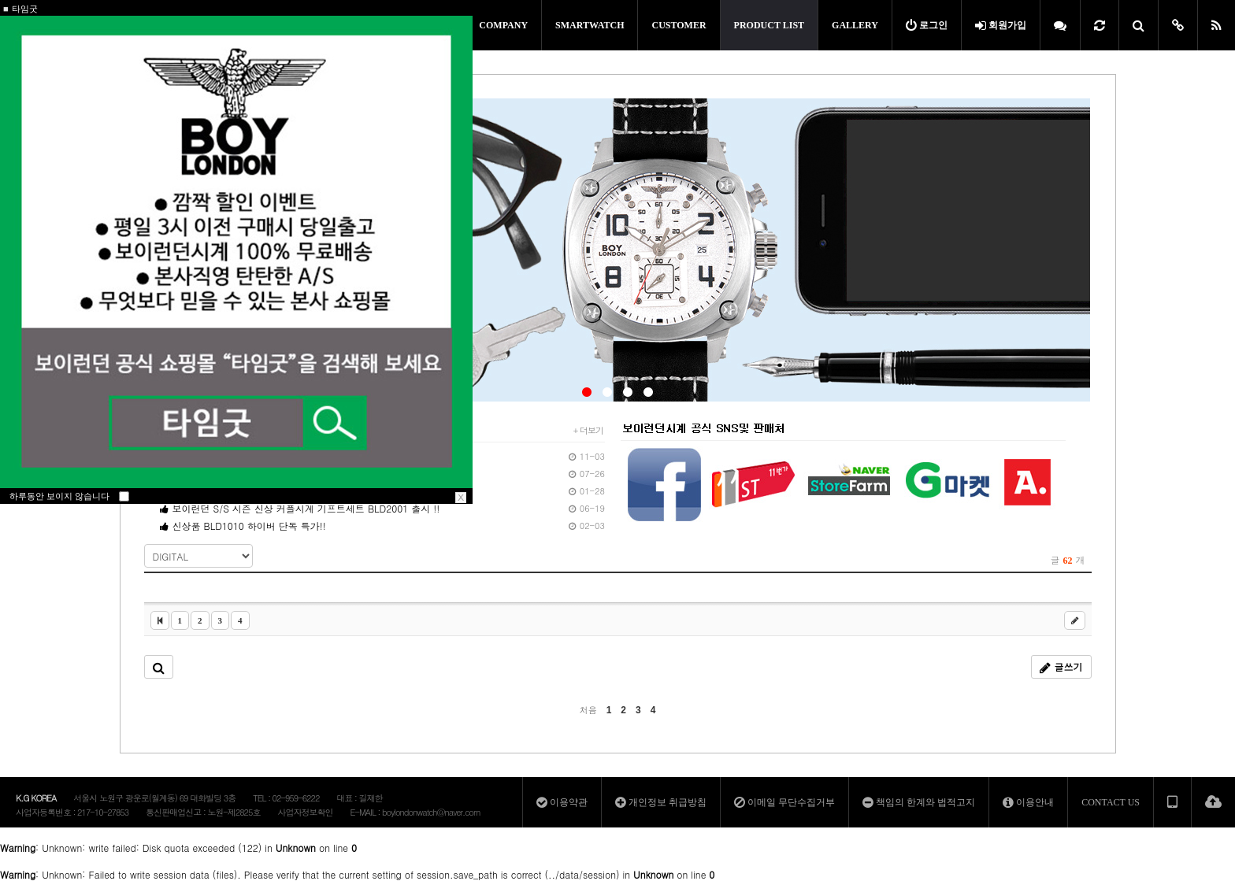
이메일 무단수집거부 (784, 802)
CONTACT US (1110, 802)
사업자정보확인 (304, 812)
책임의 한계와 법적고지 (918, 802)
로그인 (927, 25)
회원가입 (1000, 25)
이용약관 (562, 802)
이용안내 (1028, 802)
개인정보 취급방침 (661, 802)
